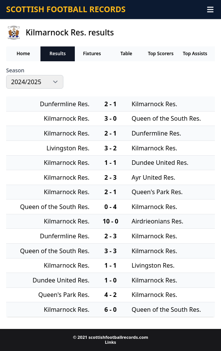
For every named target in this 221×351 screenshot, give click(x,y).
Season (15, 70)
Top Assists (195, 53)
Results (58, 53)
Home (23, 53)
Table (126, 53)
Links (110, 342)
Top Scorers (160, 53)
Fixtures (92, 53)
